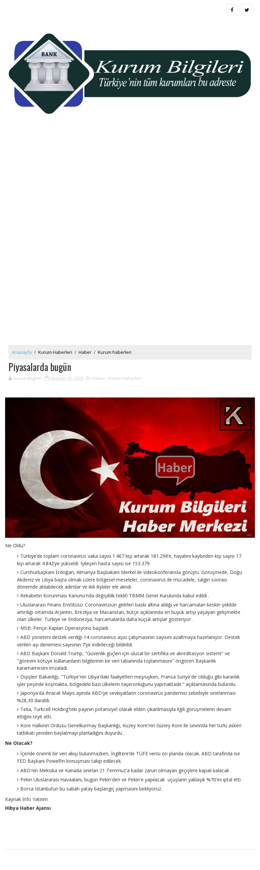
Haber (85, 352)
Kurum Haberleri (55, 352)
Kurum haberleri (114, 352)
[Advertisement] (130, 184)
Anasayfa (22, 352)
